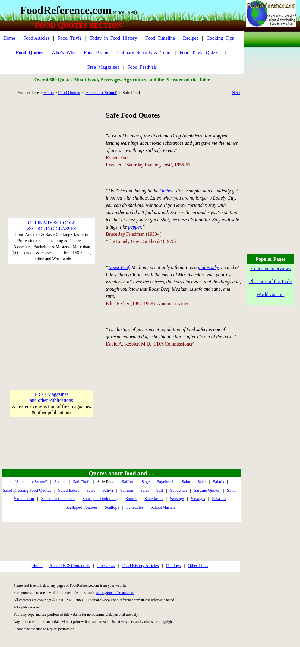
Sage (145, 482)
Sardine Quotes (207, 490)
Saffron (128, 482)
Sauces (131, 499)
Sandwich (178, 490)
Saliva (108, 490)
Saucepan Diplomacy (100, 499)
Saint (186, 482)
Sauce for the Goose (58, 499)
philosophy (208, 267)
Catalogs (173, 565)
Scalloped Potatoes (81, 507)
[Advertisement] (51, 147)
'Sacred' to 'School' (101, 92)
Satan (231, 490)
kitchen (166, 190)
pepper (134, 226)
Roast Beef (119, 267)
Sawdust (219, 499)
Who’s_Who (63, 52)
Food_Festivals (142, 67)
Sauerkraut (153, 499)
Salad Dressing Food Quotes (27, 490)
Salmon (126, 490)
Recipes (190, 38)
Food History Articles (140, 565)
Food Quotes (69, 92)
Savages (198, 499)
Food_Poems (96, 52)
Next (236, 92)
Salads (218, 482)
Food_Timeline (160, 38)
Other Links (198, 565)
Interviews (106, 565)
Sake (201, 482)
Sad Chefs (81, 482)
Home (9, 38)
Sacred (60, 482)
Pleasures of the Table (270, 281)
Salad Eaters (68, 490)
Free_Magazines (103, 67)
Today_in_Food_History (113, 38)
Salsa (144, 490)
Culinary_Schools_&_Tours (144, 52)
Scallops (112, 507)
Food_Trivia (69, 38)
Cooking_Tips (220, 38)
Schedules (135, 507)
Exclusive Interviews (270, 268)
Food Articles (36, 38)
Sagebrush (165, 482)
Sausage (177, 499)
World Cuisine (270, 294)
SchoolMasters (162, 507)
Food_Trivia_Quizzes (200, 52)
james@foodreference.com (114, 593)
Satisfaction (24, 499)
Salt (159, 490)
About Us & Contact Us (69, 565)
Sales (91, 490)
